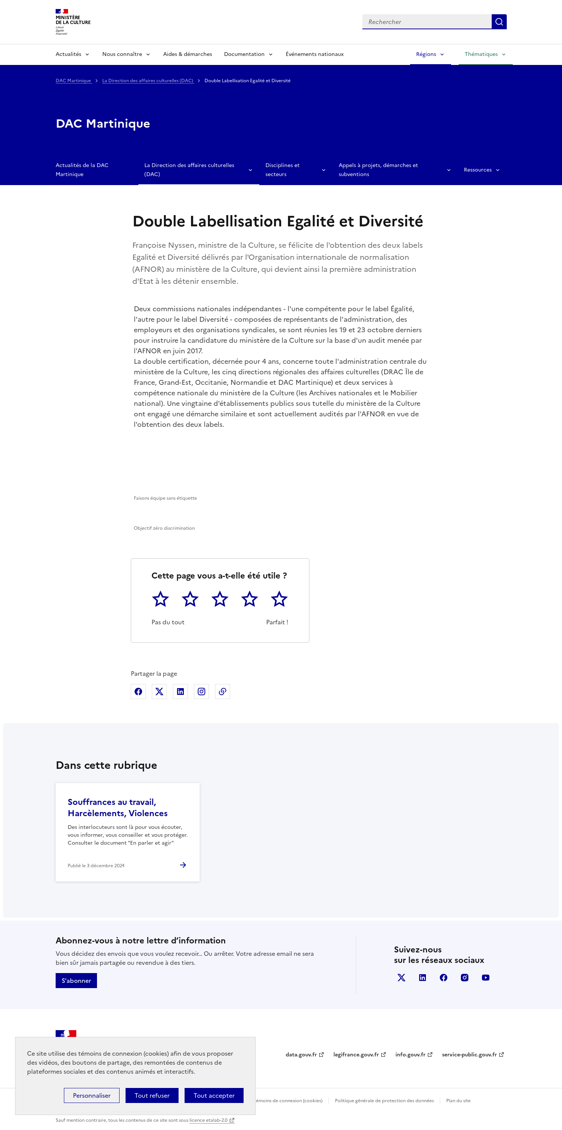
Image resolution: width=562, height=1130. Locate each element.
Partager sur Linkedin (180, 691)
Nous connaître (122, 54)
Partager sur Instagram (201, 691)
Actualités (68, 54)
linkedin (422, 977)
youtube (485, 977)
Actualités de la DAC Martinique (82, 169)
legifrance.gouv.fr (356, 1055)
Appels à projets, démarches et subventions (378, 169)
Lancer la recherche (499, 21)
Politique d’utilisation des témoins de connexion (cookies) (261, 1100)
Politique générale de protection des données (384, 1100)
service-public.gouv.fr (469, 1055)
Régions (426, 54)
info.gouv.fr (410, 1055)
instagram (464, 977)
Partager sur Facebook (138, 691)
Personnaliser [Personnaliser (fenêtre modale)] (92, 1095)
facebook (443, 977)
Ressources (478, 170)
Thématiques (481, 54)
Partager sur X (159, 691)
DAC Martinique (74, 80)
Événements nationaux (315, 54)
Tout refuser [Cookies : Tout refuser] (152, 1095)
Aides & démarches (187, 54)
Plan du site (458, 1100)
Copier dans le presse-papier (222, 691)
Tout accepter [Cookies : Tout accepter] (214, 1095)
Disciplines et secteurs (282, 169)
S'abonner (76, 980)
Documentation (244, 54)
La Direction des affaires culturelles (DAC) (148, 80)
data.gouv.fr (301, 1055)
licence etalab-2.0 (208, 1120)
